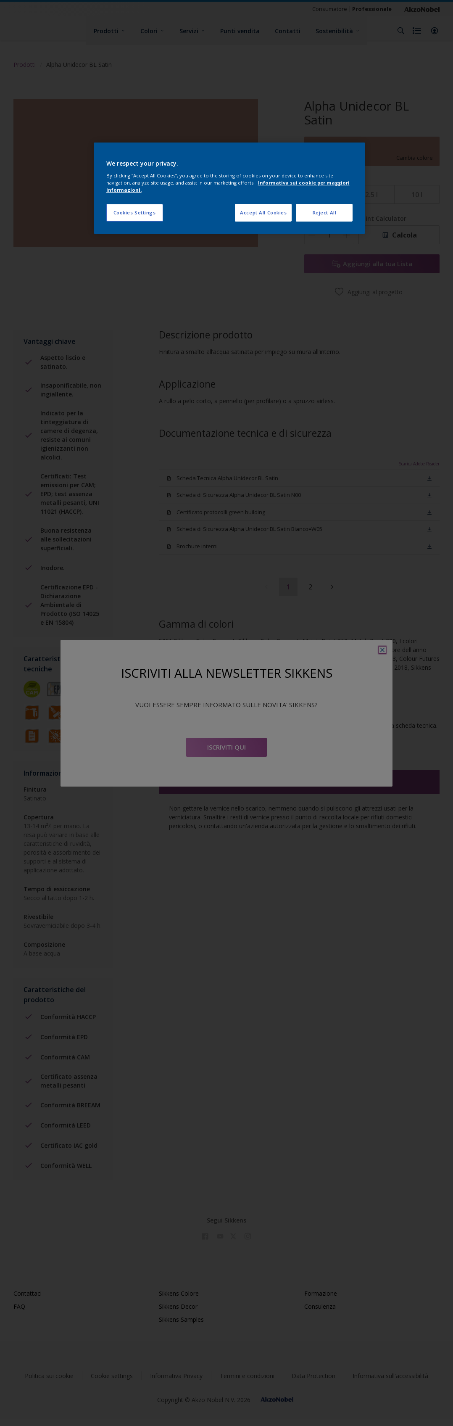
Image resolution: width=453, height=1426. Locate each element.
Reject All (325, 212)
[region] (230, 188)
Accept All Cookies (263, 212)
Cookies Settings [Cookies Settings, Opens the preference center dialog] (134, 212)
